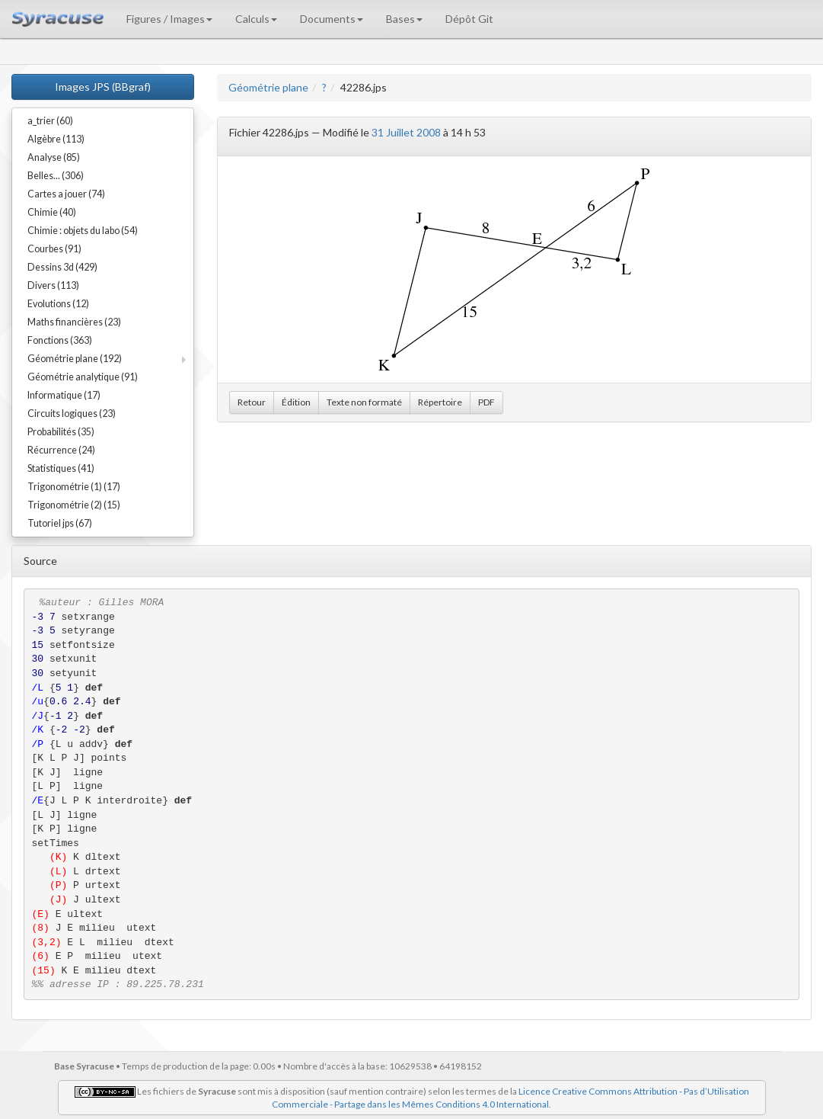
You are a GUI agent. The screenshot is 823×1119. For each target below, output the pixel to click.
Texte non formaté (364, 402)
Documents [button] (331, 18)
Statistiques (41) (60, 468)
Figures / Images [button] (169, 18)
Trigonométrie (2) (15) (73, 505)
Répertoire (440, 402)
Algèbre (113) (56, 139)
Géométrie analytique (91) (82, 377)
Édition (296, 402)
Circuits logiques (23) (71, 413)
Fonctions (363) (59, 340)
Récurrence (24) (61, 450)
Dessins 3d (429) (62, 267)
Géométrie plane (268, 87)
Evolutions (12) (58, 303)
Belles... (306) (55, 175)
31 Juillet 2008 (406, 132)
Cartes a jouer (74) (66, 194)
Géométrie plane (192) (74, 358)
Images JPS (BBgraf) (103, 86)
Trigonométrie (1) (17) (73, 486)
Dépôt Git (469, 18)
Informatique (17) (63, 395)
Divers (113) (53, 285)
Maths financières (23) (74, 322)
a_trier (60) (50, 121)
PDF (486, 402)
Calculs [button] (256, 18)
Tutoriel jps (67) (59, 523)
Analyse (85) (53, 157)
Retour (252, 402)
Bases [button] (404, 18)
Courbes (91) (54, 249)
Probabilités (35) (60, 432)
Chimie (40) (51, 212)
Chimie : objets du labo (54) (82, 230)
